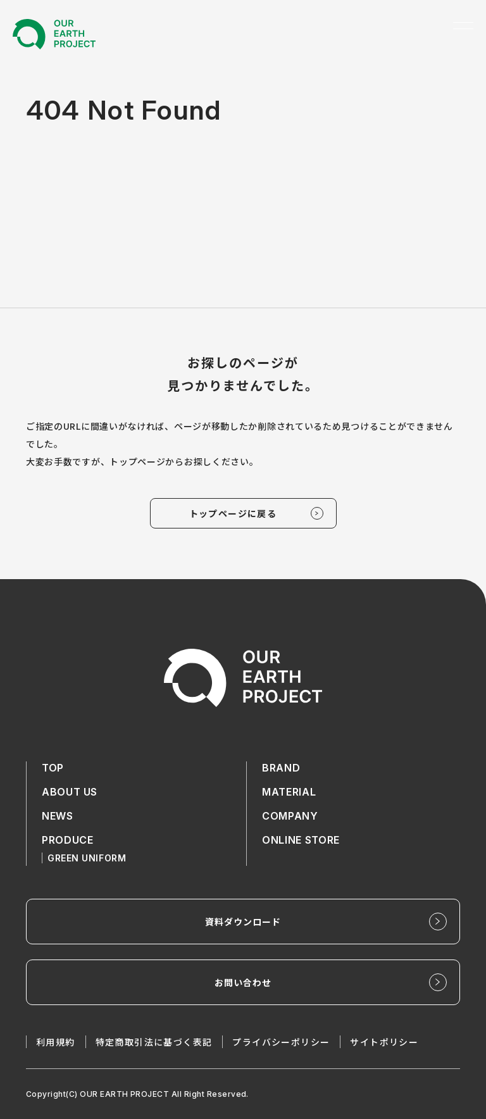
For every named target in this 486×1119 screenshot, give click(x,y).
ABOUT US (69, 791)
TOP (53, 767)
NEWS (57, 816)
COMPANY (290, 816)
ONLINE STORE (301, 840)
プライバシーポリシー (281, 1041)
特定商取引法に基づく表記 (154, 1041)
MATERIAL (289, 791)
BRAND (281, 767)
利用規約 (55, 1041)
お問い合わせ (243, 982)
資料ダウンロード (243, 921)
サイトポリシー (384, 1041)
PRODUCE (67, 840)
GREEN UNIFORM (86, 858)
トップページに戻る (233, 513)
